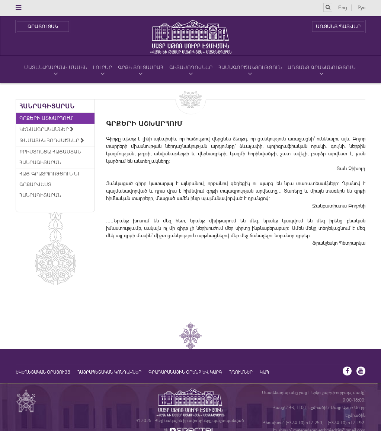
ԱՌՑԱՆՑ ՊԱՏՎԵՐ (338, 26)
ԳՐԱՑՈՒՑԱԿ (43, 26)
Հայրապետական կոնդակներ (109, 372)
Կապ (264, 372)
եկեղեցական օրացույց (43, 372)
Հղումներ (241, 372)
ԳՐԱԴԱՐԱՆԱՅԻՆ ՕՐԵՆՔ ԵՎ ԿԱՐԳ (185, 372)
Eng (342, 7)
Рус (361, 7)
